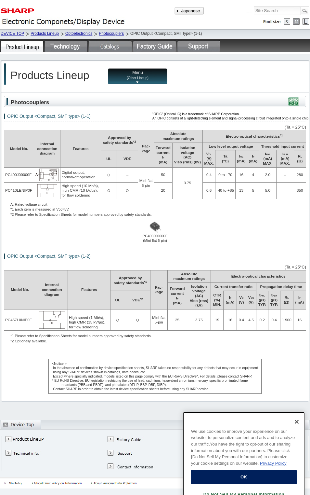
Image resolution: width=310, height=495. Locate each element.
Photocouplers (111, 33)
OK (243, 486)
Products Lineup (45, 33)
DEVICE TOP (12, 33)
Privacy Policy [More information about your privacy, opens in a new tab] (273, 472)
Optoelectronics (78, 33)
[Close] (297, 430)
